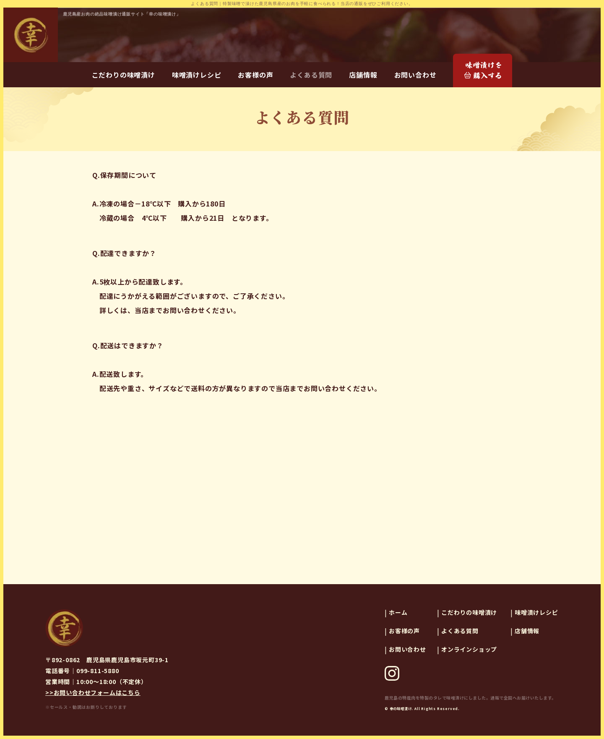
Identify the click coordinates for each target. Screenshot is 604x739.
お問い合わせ (415, 75)
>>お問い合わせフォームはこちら (93, 692)
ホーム (398, 612)
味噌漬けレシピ (196, 75)
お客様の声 (255, 75)
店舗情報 (363, 75)
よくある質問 (311, 75)
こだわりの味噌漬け (123, 75)
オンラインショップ (469, 649)
